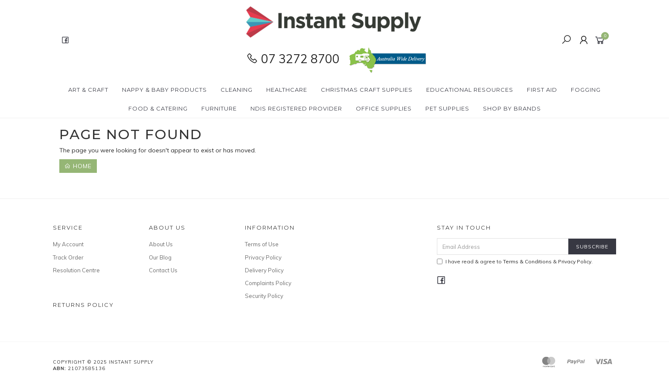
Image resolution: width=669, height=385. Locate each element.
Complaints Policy (268, 283)
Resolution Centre (76, 270)
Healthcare (286, 89)
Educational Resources (469, 89)
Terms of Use (262, 244)
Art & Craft (88, 89)
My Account (68, 244)
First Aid (542, 89)
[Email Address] (503, 246)
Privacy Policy (263, 257)
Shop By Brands (512, 108)
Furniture (219, 108)
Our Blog (160, 257)
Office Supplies (384, 108)
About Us (161, 244)
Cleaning (237, 89)
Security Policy (264, 295)
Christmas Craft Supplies (367, 89)
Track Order (68, 257)
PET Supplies (447, 108)
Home (78, 166)
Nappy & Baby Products (164, 89)
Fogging (586, 89)
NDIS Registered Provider (296, 108)
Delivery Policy (264, 270)
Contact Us (163, 270)
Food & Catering (158, 108)
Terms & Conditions (527, 261)
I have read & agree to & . (515, 261)
